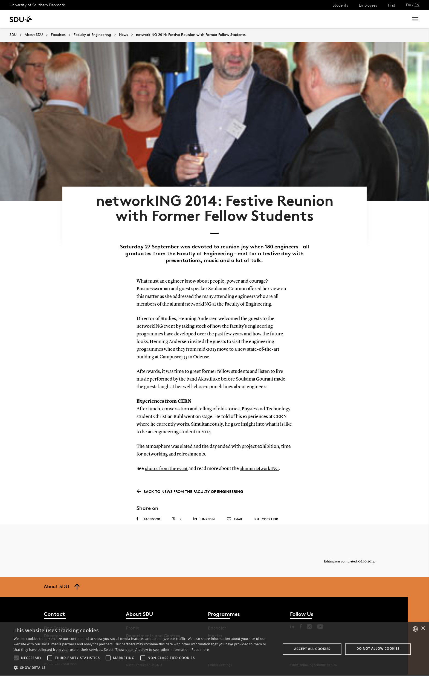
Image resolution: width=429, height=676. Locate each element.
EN (416, 4)
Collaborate (136, 19)
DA (408, 4)
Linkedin (204, 515)
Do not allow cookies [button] (377, 648)
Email (235, 515)
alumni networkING (263, 465)
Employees (368, 5)
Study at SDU (60, 19)
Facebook (148, 515)
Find (391, 5)
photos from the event (167, 465)
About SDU (187, 19)
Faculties (58, 35)
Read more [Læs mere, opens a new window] (200, 649)
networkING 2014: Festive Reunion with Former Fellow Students (191, 35)
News (111, 19)
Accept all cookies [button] (312, 648)
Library (162, 19)
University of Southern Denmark (37, 4)
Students (340, 5)
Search (394, 19)
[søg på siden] (355, 19)
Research (89, 19)
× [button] (423, 628)
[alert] (214, 649)
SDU (13, 34)
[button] (16, 657)
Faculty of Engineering (92, 35)
